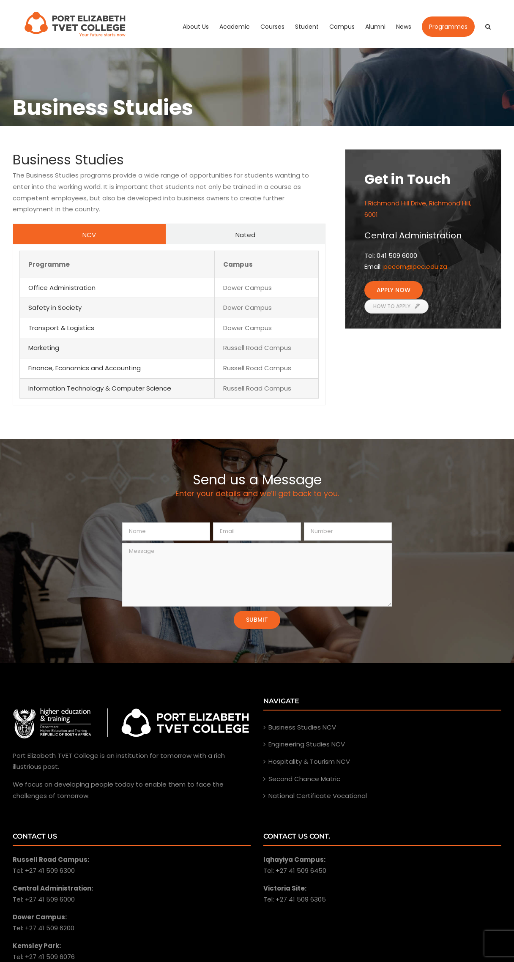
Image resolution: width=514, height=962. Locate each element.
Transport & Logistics (61, 327)
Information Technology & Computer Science (99, 388)
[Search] (488, 26)
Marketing (43, 347)
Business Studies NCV (302, 727)
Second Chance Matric (304, 778)
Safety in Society (55, 307)
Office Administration (62, 287)
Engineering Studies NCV (306, 744)
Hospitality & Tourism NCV (309, 761)
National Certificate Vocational (317, 795)
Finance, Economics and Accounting (84, 367)
